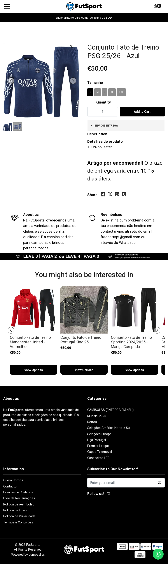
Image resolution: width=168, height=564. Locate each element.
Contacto (10, 486)
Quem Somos (13, 480)
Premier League (98, 446)
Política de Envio (15, 510)
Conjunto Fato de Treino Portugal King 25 (80, 339)
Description (97, 134)
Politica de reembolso (19, 504)
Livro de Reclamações (19, 498)
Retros (92, 422)
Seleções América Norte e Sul (108, 428)
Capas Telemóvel (99, 452)
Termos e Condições (18, 522)
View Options (33, 370)
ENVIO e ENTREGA (106, 125)
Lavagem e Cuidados (18, 492)
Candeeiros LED (98, 458)
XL (112, 92)
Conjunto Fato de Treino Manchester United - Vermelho (30, 342)
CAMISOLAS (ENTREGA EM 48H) (110, 410)
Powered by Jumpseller (27, 555)
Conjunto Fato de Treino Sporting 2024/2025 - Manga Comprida (131, 342)
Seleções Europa (99, 434)
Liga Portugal (96, 440)
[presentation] (11, 80)
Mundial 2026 (96, 416)
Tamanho (95, 82)
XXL (121, 92)
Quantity (103, 102)
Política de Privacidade (19, 516)
